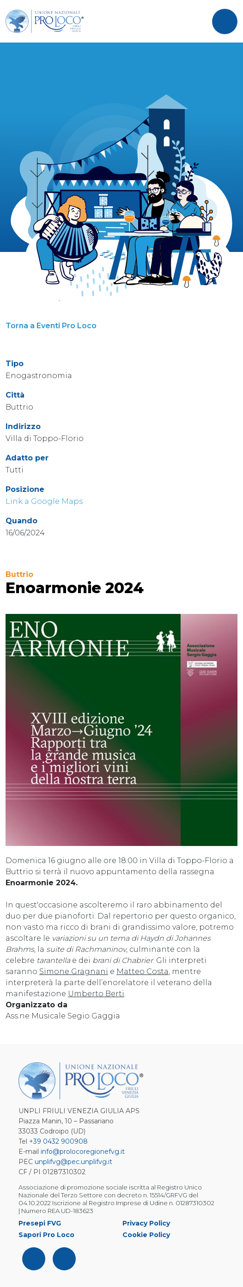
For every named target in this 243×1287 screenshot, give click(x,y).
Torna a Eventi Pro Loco (51, 325)
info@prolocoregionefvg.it (83, 1151)
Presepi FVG (39, 1223)
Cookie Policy (146, 1235)
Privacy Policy (146, 1223)
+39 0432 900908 (58, 1141)
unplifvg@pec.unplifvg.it (73, 1162)
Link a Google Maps (44, 501)
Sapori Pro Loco (46, 1235)
